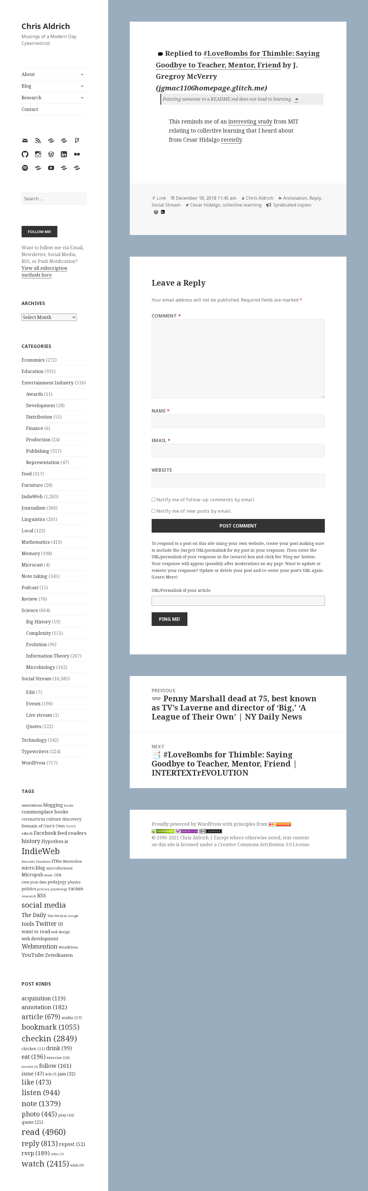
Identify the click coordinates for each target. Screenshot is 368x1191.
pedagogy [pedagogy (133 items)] (57, 882)
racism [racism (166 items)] (75, 888)
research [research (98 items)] (29, 896)
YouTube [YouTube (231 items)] (33, 954)
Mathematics (36, 542)
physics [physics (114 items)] (74, 882)
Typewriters (35, 751)
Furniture (32, 485)
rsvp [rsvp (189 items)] (36, 1153)
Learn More (164, 577)
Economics (33, 360)
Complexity (38, 633)
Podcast (30, 587)
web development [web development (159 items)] (40, 939)
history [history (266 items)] (31, 841)
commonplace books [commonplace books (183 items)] (45, 811)
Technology (34, 740)
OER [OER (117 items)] (57, 874)
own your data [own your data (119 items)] (34, 882)
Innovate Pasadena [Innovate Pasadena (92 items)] (36, 861)
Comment (166, 316)
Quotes (33, 726)
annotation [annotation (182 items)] (44, 1007)
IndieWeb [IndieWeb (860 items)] (41, 851)
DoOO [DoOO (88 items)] (71, 826)
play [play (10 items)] (66, 1115)
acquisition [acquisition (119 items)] (44, 998)
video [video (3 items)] (57, 1154)
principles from (262, 824)
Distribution (39, 417)
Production (38, 439)
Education (32, 371)
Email (161, 440)
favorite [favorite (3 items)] (30, 1067)
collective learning (242, 205)
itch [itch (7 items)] (51, 1074)
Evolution (36, 644)
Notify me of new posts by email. (194, 511)
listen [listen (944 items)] (41, 1092)
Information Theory (47, 656)
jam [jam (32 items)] (66, 1074)
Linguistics (33, 519)
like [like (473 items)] (36, 1082)
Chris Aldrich (46, 26)
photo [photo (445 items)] (39, 1113)
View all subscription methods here (44, 271)
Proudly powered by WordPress (187, 824)
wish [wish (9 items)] (77, 1165)
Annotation (295, 198)
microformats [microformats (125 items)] (59, 868)
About (28, 74)
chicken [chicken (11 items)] (33, 1048)
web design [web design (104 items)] (60, 932)
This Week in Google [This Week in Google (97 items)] (63, 916)
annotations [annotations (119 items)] (32, 805)
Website (162, 470)
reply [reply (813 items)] (40, 1143)
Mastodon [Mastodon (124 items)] (72, 861)
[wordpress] (155, 212)
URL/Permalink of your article (181, 590)
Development (40, 405)
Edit (30, 692)
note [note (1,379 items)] (41, 1103)
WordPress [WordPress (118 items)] (68, 947)
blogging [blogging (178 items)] (53, 805)
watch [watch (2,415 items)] (45, 1163)
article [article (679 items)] (41, 1016)
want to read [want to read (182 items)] (36, 931)
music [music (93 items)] (48, 875)
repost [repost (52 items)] (72, 1144)
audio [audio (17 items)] (72, 1017)
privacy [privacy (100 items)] (43, 889)
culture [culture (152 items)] (53, 819)
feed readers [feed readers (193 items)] (71, 833)
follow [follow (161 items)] (55, 1066)
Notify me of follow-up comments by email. (205, 499)
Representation (42, 462)
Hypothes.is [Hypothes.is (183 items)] (54, 841)
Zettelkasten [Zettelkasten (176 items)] (59, 955)
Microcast (32, 565)
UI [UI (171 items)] (60, 924)
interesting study (250, 121)
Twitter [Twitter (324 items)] (46, 923)
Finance (34, 428)
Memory (31, 553)
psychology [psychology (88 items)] (59, 889)
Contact (30, 109)
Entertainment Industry (48, 383)
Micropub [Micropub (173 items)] (32, 874)
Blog (27, 86)
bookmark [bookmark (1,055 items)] (51, 1027)
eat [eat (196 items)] (33, 1057)
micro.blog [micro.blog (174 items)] (33, 868)
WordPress (33, 763)
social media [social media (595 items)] (44, 905)
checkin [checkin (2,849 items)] (49, 1038)
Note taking (34, 576)
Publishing (37, 451)
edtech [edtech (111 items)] (27, 833)
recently (231, 139)
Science (30, 610)
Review (29, 599)
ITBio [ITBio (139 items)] (57, 861)
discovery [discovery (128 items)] (71, 819)
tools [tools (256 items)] (28, 924)
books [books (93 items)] (68, 805)
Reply (315, 198)
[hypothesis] (162, 212)
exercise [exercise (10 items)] (58, 1057)
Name (161, 411)
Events (33, 703)
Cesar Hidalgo (205, 205)
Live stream (39, 715)
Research (31, 97)
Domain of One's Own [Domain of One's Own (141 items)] (43, 826)
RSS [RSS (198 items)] (41, 895)
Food (27, 474)
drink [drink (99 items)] (59, 1048)
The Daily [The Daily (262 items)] (34, 915)
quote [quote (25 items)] (32, 1122)
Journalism (33, 508)
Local (27, 530)
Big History (38, 622)
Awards (34, 394)
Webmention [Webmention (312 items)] (39, 946)
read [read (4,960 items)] (44, 1132)
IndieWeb (32, 496)
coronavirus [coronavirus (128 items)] (33, 819)
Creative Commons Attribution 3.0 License (263, 844)
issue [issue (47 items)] (33, 1073)
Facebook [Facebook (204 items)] (45, 832)
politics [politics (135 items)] (29, 888)
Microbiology (40, 667)
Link (161, 198)
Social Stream (36, 678)
